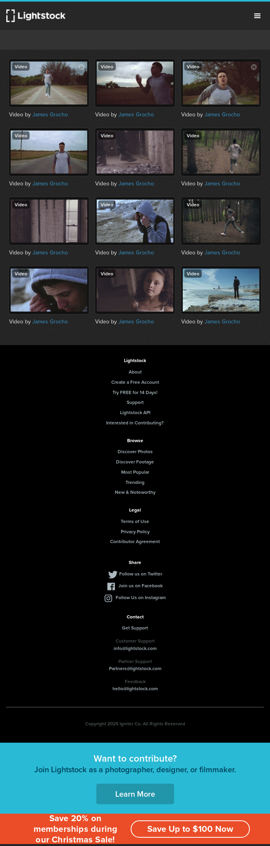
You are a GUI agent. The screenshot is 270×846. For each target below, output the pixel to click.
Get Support (135, 627)
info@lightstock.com (135, 648)
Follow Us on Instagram (141, 597)
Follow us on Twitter (140, 573)
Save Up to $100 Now (190, 828)
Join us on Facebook (140, 585)
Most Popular (135, 472)
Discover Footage (135, 461)
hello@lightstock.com (135, 688)
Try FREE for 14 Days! (135, 392)
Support (135, 402)
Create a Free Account (135, 382)
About (135, 371)
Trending (135, 482)
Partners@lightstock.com (135, 668)
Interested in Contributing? (135, 422)
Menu (257, 15)
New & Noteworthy (135, 492)
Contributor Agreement (135, 541)
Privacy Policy (135, 531)
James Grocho (50, 114)
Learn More (135, 793)
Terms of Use (135, 521)
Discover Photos (135, 451)
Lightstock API (135, 412)
